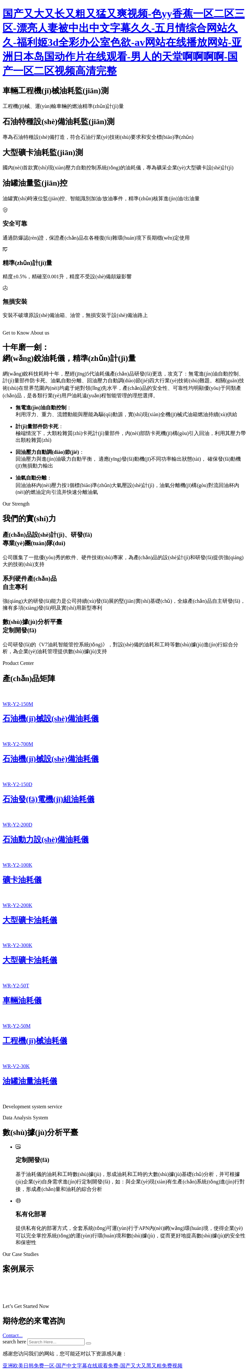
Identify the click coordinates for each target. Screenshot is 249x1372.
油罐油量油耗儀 (30, 1081)
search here (14, 1341)
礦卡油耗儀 (22, 880)
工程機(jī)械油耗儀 (35, 1040)
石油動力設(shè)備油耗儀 (46, 839)
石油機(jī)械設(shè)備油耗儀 (51, 718)
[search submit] (88, 1343)
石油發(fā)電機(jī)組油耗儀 (48, 799)
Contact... (13, 1335)
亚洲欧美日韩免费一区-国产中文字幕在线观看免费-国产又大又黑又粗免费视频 (93, 1365)
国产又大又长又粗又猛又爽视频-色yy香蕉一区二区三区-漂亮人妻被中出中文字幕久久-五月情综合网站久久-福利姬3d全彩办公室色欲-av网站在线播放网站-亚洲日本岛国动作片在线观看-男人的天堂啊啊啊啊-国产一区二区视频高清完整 (124, 42)
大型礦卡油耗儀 (30, 920)
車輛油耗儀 (22, 1000)
